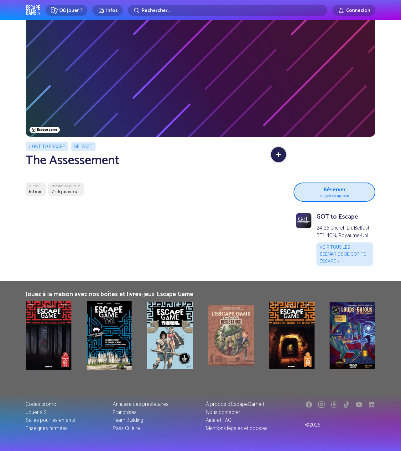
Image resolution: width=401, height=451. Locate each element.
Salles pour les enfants (50, 420)
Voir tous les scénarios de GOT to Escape (343, 254)
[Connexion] (353, 10)
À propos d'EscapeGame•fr (236, 404)
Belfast (83, 146)
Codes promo (41, 404)
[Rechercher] (227, 10)
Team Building (128, 420)
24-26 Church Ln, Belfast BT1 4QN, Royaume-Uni (342, 231)
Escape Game (33, 10)
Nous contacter (223, 412)
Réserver (334, 191)
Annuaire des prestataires (141, 404)
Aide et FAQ (219, 420)
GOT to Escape (48, 146)
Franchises (125, 412)
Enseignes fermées (47, 428)
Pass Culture (126, 428)
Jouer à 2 (36, 412)
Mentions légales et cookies (237, 428)
